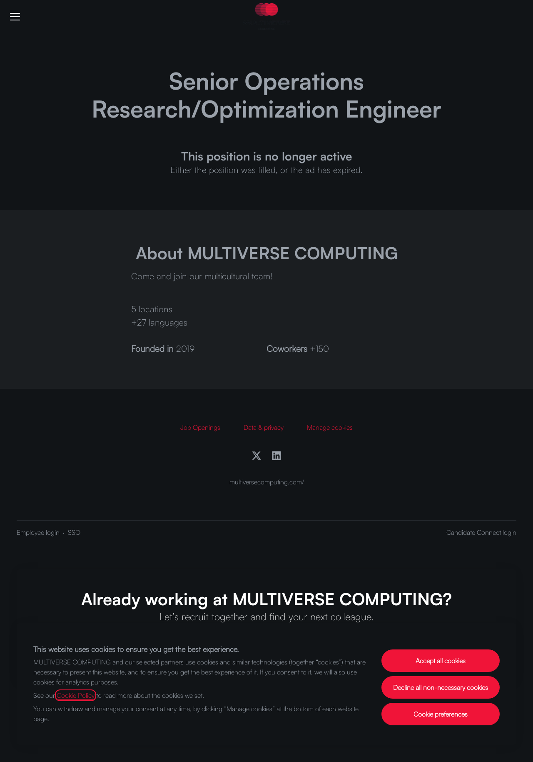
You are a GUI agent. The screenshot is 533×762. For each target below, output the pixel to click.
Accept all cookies (441, 661)
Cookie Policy (76, 695)
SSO (74, 532)
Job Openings (200, 427)
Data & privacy (264, 427)
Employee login (38, 532)
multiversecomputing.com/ (266, 482)
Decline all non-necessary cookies (440, 687)
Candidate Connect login (481, 532)
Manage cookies (330, 427)
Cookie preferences (440, 714)
